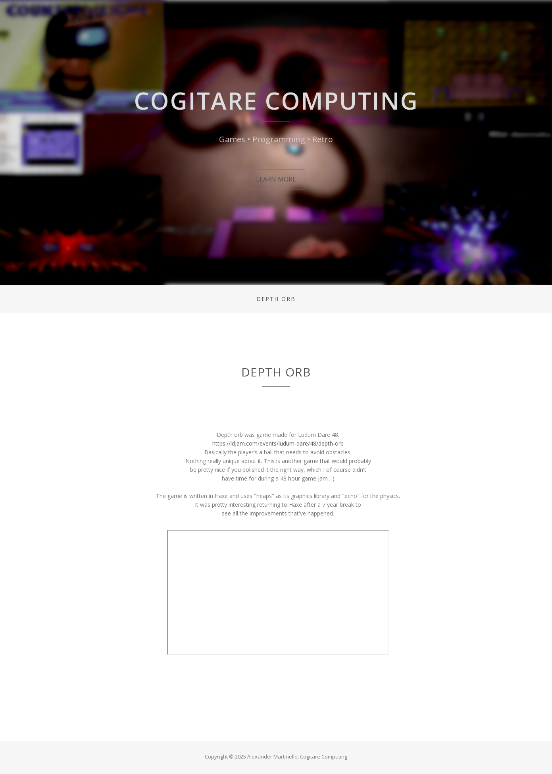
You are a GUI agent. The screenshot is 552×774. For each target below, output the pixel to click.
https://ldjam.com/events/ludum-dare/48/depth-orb (278, 443)
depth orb (276, 299)
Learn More (276, 179)
